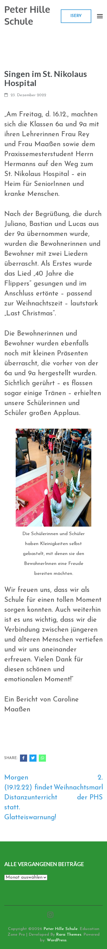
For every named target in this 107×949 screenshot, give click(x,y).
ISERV (76, 16)
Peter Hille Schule (27, 15)
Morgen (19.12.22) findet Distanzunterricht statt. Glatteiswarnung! (30, 797)
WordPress (56, 940)
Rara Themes (68, 935)
